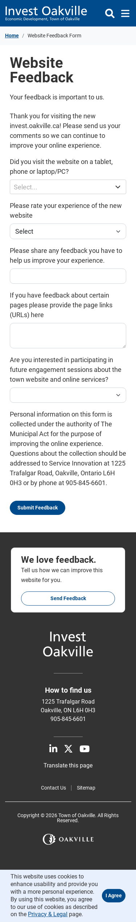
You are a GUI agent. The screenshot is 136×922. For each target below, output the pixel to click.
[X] (68, 749)
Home (12, 35)
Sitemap (86, 788)
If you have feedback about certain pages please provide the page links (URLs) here (61, 305)
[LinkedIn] (53, 749)
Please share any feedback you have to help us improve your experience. (66, 255)
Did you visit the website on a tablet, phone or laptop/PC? (61, 166)
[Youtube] (84, 749)
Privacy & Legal (47, 914)
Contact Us (53, 788)
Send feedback (68, 598)
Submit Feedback (37, 508)
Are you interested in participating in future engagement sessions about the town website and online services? (65, 369)
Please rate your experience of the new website (66, 210)
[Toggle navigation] (123, 13)
